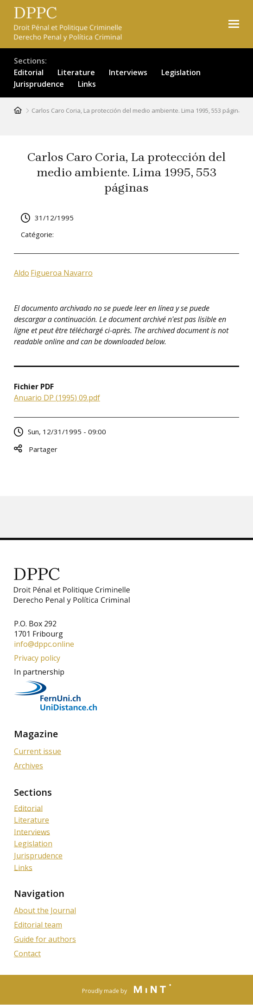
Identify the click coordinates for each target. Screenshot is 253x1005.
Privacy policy (37, 658)
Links (87, 84)
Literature (76, 72)
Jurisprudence (39, 84)
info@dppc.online (44, 644)
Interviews (128, 72)
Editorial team (38, 925)
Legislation (181, 72)
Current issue (37, 751)
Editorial (29, 72)
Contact (27, 953)
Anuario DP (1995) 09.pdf (57, 398)
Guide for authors (45, 939)
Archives (28, 765)
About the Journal (45, 910)
